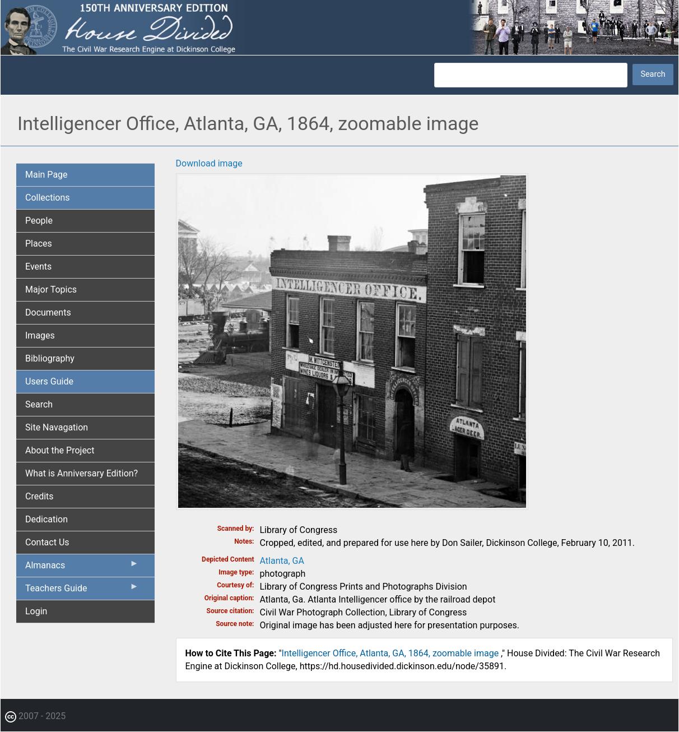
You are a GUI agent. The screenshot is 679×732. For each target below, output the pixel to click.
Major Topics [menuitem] (51, 289)
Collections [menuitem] (47, 197)
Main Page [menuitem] (46, 174)
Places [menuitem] (38, 243)
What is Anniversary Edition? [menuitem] (81, 473)
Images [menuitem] (40, 335)
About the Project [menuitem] (59, 450)
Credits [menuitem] (39, 496)
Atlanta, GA (282, 560)
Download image (209, 163)
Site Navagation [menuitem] (56, 427)
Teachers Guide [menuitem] (82, 591)
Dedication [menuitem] (46, 519)
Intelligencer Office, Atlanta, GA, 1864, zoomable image (391, 653)
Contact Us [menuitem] (47, 542)
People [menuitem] (39, 220)
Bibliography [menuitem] (50, 358)
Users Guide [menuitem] (49, 381)
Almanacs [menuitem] (82, 568)
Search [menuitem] (39, 404)
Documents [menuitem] (48, 312)
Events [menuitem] (38, 266)
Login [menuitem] (36, 611)
